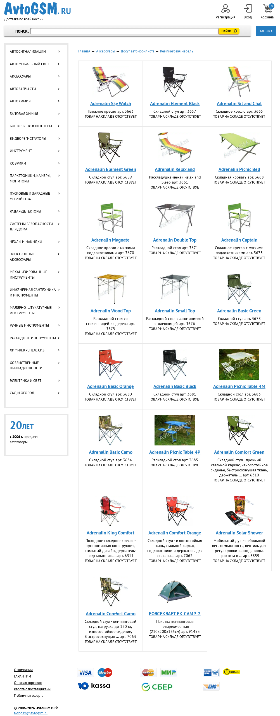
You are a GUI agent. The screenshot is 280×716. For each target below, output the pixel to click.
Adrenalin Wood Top (111, 311)
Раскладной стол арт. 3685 (174, 459)
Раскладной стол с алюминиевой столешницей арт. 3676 (175, 321)
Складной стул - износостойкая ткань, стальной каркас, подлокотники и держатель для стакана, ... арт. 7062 (175, 548)
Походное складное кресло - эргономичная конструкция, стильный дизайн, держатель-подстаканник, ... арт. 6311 (110, 548)
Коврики (18, 163)
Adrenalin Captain (239, 240)
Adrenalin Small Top (175, 311)
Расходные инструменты (33, 338)
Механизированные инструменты (28, 274)
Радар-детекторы (25, 211)
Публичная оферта (28, 695)
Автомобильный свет (29, 64)
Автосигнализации (28, 51)
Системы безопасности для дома (31, 226)
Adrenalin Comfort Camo (111, 614)
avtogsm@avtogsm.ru (31, 713)
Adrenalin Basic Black (174, 386)
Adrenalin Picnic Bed (239, 169)
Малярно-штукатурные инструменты (31, 310)
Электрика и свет (25, 380)
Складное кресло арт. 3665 (239, 111)
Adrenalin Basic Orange (110, 386)
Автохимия (20, 101)
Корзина (267, 12)
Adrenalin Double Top (174, 240)
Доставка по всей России (23, 19)
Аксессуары (20, 76)
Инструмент (21, 150)
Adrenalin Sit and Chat (239, 103)
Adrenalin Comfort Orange (174, 533)
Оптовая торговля (28, 682)
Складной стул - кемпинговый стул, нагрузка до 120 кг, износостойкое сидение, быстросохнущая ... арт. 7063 (110, 629)
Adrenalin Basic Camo (110, 452)
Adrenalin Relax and (175, 169)
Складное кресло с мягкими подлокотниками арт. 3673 (239, 250)
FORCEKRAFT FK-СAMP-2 (175, 614)
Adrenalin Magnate (110, 240)
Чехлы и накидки (26, 241)
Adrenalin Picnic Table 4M (239, 386)
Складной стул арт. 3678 (239, 318)
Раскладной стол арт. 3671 (174, 247)
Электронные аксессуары (22, 257)
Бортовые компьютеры (31, 126)
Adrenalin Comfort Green (239, 452)
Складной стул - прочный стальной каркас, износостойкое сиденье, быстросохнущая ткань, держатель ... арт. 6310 (239, 467)
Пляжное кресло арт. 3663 (111, 111)
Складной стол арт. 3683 (239, 394)
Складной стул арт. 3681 (174, 394)
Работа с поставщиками (32, 689)
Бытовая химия (24, 113)
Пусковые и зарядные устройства (30, 196)
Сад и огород (22, 392)
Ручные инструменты (29, 325)
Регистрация (225, 12)
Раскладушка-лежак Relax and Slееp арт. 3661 (175, 180)
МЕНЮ (266, 31)
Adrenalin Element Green (110, 169)
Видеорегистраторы (28, 138)
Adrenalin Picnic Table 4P (174, 452)
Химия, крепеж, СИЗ (27, 350)
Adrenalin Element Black (175, 103)
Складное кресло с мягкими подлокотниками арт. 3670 (110, 250)
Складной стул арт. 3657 (174, 111)
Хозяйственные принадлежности (26, 365)
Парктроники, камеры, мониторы (30, 178)
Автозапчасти (23, 88)
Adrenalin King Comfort (110, 533)
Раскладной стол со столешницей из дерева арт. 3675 (110, 323)
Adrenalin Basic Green (239, 311)
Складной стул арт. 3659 (110, 177)
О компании (23, 669)
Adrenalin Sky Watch (110, 103)
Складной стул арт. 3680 (110, 394)
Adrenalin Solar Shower (239, 533)
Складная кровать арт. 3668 (239, 177)
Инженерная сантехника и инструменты (33, 292)
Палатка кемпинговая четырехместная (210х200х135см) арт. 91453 (175, 626)
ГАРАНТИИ (22, 676)
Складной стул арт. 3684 (110, 459)
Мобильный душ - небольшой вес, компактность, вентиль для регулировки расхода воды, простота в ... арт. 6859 (239, 548)
